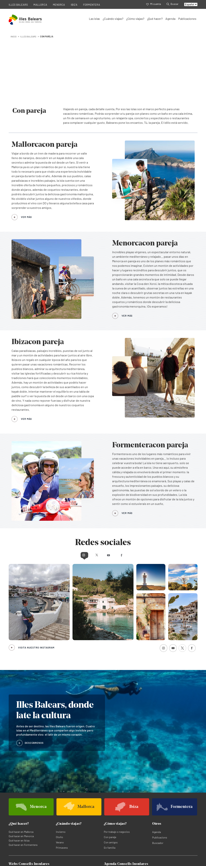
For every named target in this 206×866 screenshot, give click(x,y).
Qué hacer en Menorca (21, 768)
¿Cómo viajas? (135, 18)
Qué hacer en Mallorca (21, 763)
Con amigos (111, 774)
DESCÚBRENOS (34, 674)
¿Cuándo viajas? (113, 18)
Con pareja (110, 769)
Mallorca (13, 804)
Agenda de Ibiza (113, 808)
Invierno (61, 763)
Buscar (172, 3)
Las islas (94, 18)
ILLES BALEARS (18, 4)
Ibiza (11, 808)
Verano (60, 774)
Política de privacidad (21, 862)
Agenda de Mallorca (115, 804)
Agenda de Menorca (162, 804)
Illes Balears (28, 36)
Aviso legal (68, 862)
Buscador (157, 775)
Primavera (62, 779)
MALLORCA (40, 4)
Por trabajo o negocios (117, 763)
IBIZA (74, 4)
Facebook (136, 487)
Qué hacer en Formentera (23, 776)
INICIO (14, 36)
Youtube (110, 487)
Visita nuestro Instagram (36, 579)
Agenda (170, 18)
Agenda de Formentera (164, 808)
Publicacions (159, 769)
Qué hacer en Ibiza (19, 772)
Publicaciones (187, 18)
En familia (109, 779)
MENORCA (59, 4)
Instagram (70, 487)
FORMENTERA (91, 4)
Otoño (59, 769)
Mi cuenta (153, 3)
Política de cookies (48, 862)
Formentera (62, 808)
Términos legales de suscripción (97, 862)
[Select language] (191, 4)
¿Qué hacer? (155, 18)
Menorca (60, 804)
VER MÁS (26, 149)
